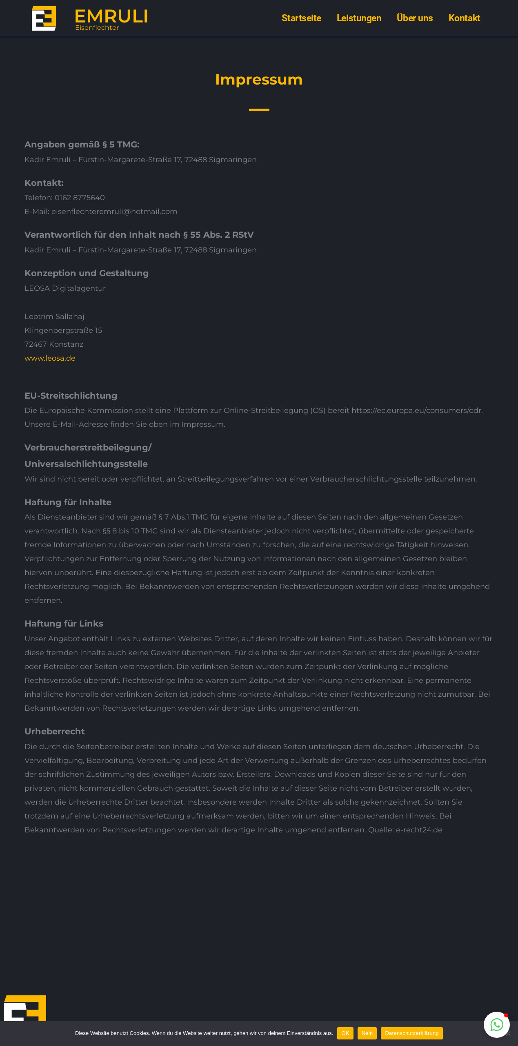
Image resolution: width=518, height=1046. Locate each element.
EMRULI (111, 15)
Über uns (415, 18)
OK (345, 1033)
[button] (497, 1025)
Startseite (301, 18)
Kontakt (464, 18)
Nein (367, 1033)
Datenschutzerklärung (411, 1033)
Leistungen (359, 18)
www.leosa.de (50, 358)
